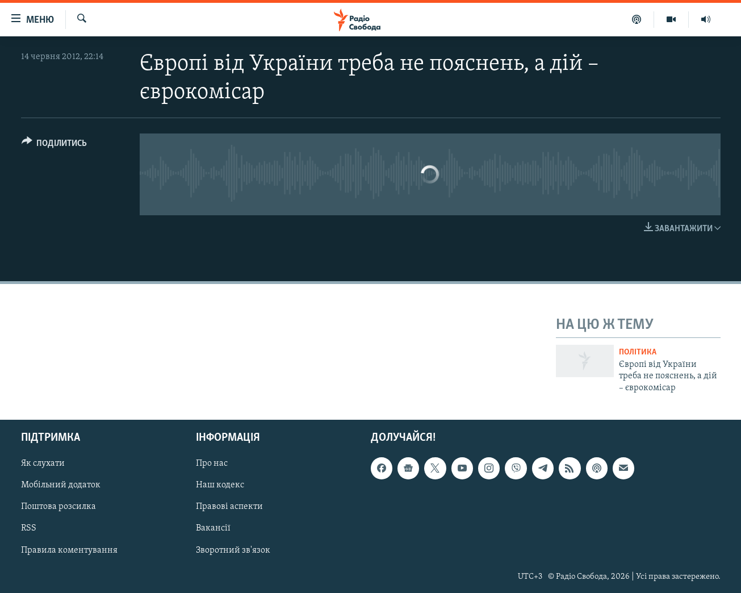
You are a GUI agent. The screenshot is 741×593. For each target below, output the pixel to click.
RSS (28, 528)
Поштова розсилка (58, 506)
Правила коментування (69, 549)
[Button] (54, 145)
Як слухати (43, 463)
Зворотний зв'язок (233, 549)
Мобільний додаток (61, 485)
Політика (637, 352)
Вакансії (213, 528)
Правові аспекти (229, 506)
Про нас (212, 463)
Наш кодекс (220, 485)
